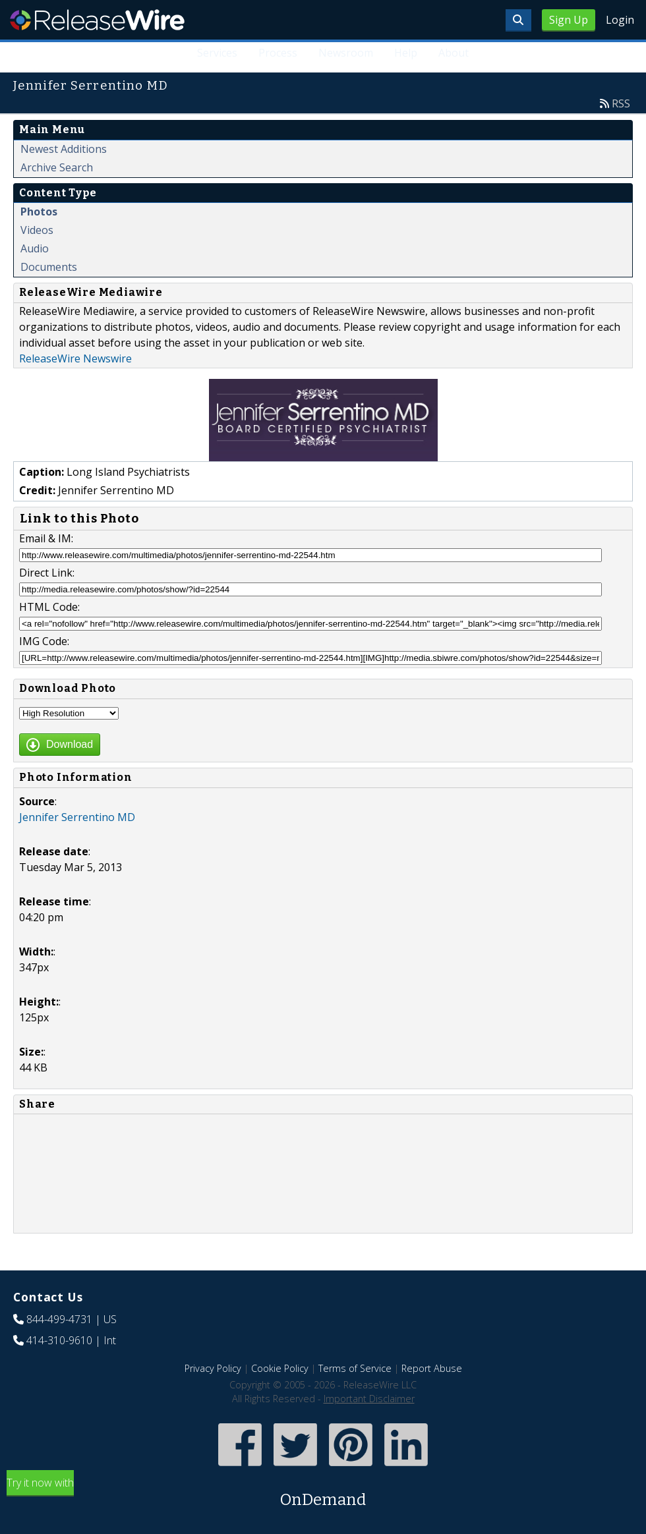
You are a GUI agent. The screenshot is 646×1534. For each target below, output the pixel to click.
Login (620, 20)
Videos (36, 230)
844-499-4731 (59, 1319)
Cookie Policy (279, 1368)
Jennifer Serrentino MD (77, 817)
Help (405, 52)
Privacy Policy (213, 1368)
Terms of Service (355, 1368)
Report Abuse (431, 1368)
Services (218, 52)
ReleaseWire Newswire (75, 358)
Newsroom (345, 52)
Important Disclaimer (369, 1398)
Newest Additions (63, 149)
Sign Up (568, 20)
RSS (621, 103)
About (453, 52)
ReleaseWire (97, 20)
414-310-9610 (59, 1340)
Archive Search (56, 167)
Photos (38, 211)
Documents (48, 267)
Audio (34, 248)
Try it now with (323, 1493)
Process (277, 52)
